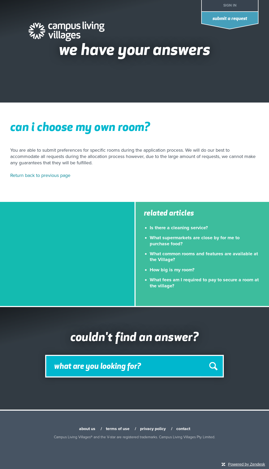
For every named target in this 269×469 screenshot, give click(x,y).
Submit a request (230, 18)
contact (183, 428)
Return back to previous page (40, 175)
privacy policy (153, 428)
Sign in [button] (229, 5)
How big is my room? (172, 270)
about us (87, 428)
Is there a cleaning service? (179, 228)
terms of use (118, 428)
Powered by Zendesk (246, 464)
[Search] (134, 366)
